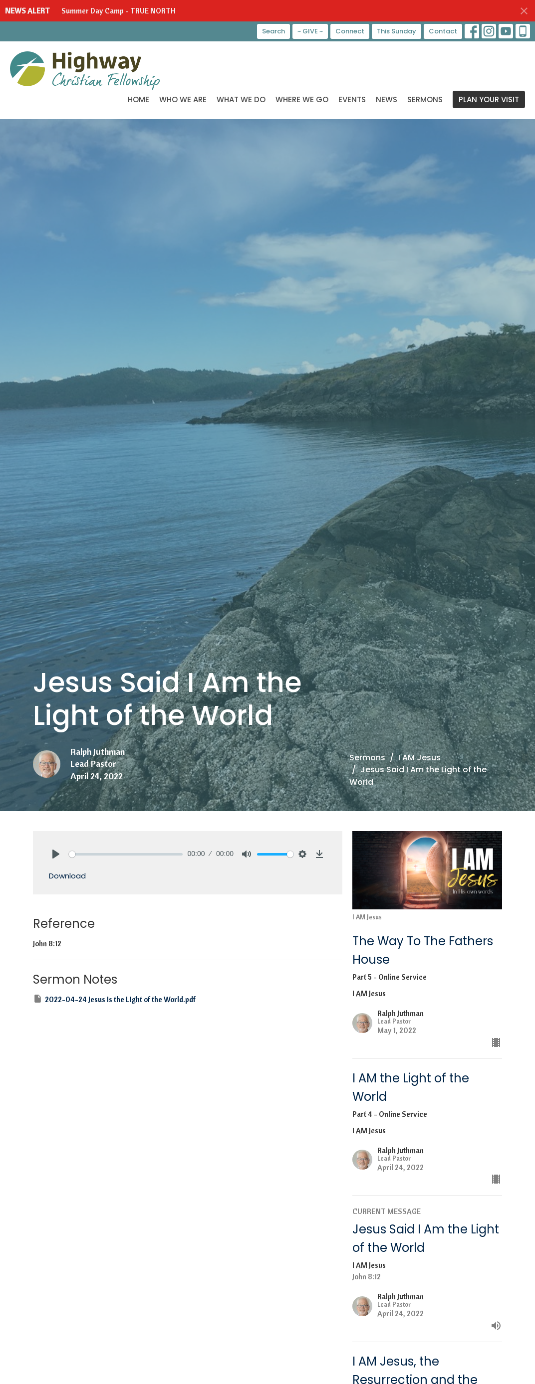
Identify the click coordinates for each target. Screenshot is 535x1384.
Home (138, 99)
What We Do (241, 99)
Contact (443, 31)
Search (273, 31)
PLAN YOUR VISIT (489, 99)
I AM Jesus (419, 757)
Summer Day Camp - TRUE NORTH (118, 10)
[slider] (126, 854)
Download (67, 875)
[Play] (56, 854)
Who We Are (183, 99)
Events (352, 99)
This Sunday (396, 31)
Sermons (425, 99)
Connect (349, 31)
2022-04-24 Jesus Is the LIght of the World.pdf (114, 999)
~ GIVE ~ (310, 31)
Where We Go (301, 99)
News (386, 99)
